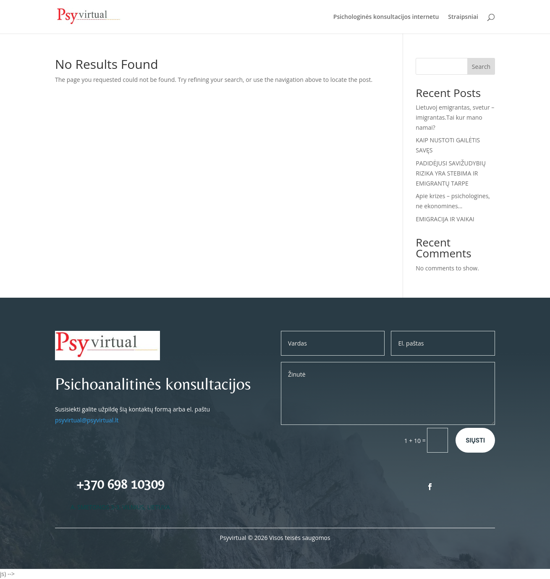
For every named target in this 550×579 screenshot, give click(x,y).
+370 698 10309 (120, 484)
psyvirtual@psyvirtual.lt (87, 420)
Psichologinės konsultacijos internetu (386, 17)
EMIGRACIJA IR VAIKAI (445, 219)
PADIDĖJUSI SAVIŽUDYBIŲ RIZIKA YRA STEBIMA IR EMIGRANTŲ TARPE (451, 173)
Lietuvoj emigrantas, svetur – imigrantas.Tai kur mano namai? (455, 117)
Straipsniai (463, 17)
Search (481, 67)
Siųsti (475, 440)
